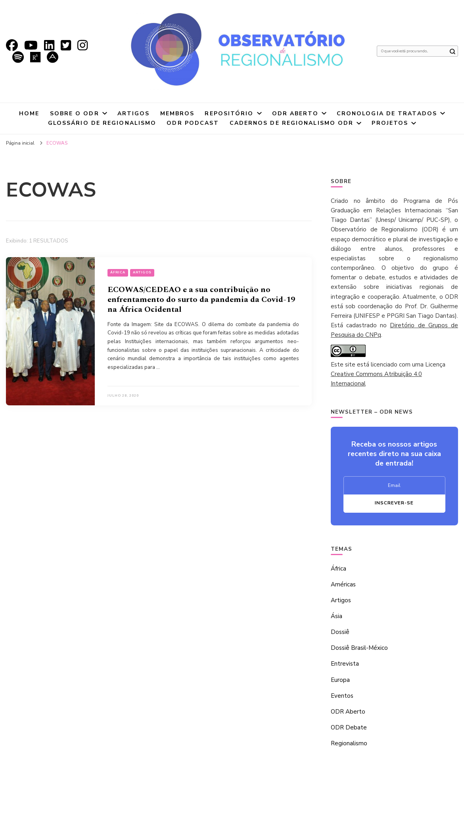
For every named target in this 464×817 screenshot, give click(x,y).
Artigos (133, 113)
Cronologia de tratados (387, 113)
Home (29, 113)
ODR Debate (349, 727)
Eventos (342, 696)
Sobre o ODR (74, 113)
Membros (177, 113)
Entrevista (345, 664)
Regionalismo (349, 743)
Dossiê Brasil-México (359, 648)
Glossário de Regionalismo (102, 123)
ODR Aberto (295, 113)
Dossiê (340, 632)
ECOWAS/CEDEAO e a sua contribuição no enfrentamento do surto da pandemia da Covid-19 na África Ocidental (201, 299)
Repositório (229, 113)
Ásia (336, 616)
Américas (343, 584)
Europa (340, 680)
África (117, 272)
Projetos (390, 123)
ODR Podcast (193, 123)
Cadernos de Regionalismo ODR (292, 123)
